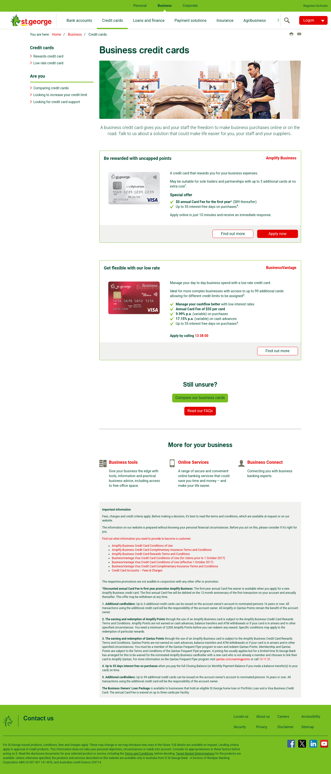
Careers (283, 716)
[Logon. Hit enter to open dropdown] (313, 20)
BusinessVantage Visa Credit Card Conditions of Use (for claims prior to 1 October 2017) (168, 557)
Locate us (241, 716)
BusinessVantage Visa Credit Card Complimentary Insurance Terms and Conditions (165, 565)
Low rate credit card (48, 62)
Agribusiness (254, 20)
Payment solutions (190, 20)
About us (263, 716)
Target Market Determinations (195, 753)
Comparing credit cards (51, 87)
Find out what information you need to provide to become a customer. (146, 538)
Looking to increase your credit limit (60, 94)
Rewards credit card (49, 55)
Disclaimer (286, 726)
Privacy (261, 726)
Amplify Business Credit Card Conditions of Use (142, 545)
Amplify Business (281, 157)
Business (164, 6)
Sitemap (307, 726)
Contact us (38, 718)
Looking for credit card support (57, 101)
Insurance (225, 20)
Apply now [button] (278, 232)
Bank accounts (79, 20)
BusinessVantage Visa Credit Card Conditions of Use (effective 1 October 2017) (162, 561)
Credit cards (112, 20)
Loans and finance (148, 20)
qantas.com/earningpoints (233, 658)
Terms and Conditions (139, 753)
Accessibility (310, 716)
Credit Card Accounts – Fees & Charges (137, 569)
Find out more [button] (233, 232)
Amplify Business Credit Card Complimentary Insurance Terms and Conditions (162, 549)
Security (240, 726)
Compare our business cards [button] (200, 396)
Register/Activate (315, 6)
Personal (140, 6)
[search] (288, 20)
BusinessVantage (281, 267)
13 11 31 (265, 658)
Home (56, 34)
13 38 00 (201, 335)
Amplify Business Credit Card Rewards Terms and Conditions (151, 553)
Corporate (190, 6)
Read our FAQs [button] (200, 409)
